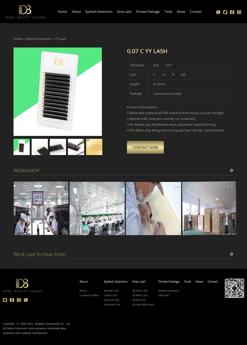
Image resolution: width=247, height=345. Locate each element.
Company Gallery (89, 295)
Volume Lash (111, 290)
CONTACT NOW (145, 147)
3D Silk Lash (139, 300)
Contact (196, 11)
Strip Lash (124, 11)
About (76, 11)
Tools (168, 11)
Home (62, 11)
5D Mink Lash (140, 295)
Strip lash (163, 295)
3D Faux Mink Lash (143, 304)
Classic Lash (110, 295)
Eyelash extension (168, 290)
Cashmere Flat (112, 304)
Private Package (148, 11)
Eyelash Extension (98, 11)
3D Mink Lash (140, 290)
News (181, 11)
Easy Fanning (111, 300)
